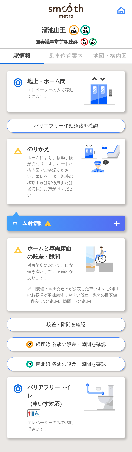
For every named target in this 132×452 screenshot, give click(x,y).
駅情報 (22, 56)
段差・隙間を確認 (66, 324)
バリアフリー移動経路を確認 (66, 125)
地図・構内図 (110, 56)
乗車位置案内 (66, 56)
